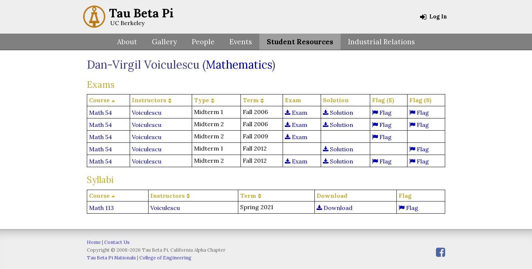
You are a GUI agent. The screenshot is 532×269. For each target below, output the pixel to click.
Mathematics (239, 65)
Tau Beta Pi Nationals (111, 258)
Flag (382, 112)
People (203, 41)
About (127, 41)
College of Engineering (165, 258)
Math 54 (100, 112)
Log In (433, 16)
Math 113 (101, 207)
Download (334, 207)
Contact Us (117, 242)
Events (240, 41)
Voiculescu (146, 112)
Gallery (164, 41)
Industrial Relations (381, 41)
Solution (338, 112)
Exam (296, 112)
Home (94, 242)
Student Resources (300, 41)
